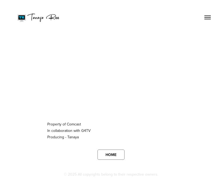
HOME (111, 154)
